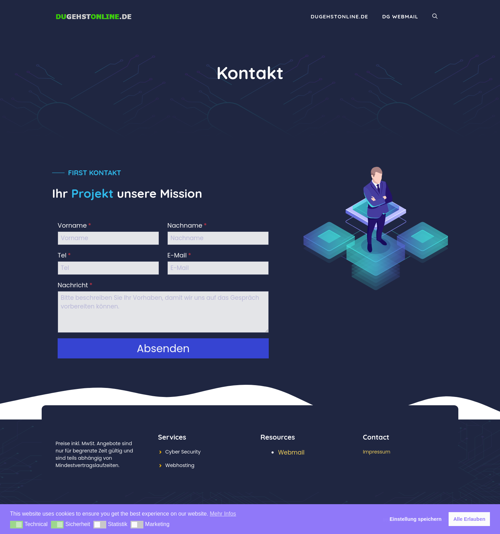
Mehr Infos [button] (223, 514)
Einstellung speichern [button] (416, 519)
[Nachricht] (163, 312)
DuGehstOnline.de (339, 16)
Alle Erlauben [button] (469, 519)
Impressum (376, 451)
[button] (16, 524)
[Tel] (108, 268)
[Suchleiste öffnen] (434, 16)
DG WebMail (400, 16)
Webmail (291, 452)
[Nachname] (218, 238)
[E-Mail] (218, 268)
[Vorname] (108, 238)
